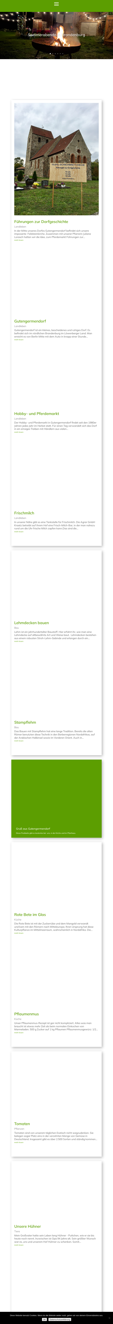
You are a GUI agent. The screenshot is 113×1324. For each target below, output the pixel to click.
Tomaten (22, 1084)
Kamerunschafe (28, 1279)
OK (44, 1319)
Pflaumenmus (26, 974)
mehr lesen (18, 201)
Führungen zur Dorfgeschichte (41, 182)
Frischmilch (24, 473)
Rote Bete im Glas (30, 875)
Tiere (17, 1192)
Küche (17, 880)
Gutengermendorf (30, 281)
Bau (16, 588)
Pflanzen (19, 1089)
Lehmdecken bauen (31, 583)
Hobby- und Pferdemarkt (36, 374)
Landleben (20, 187)
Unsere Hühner (27, 1187)
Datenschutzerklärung (60, 1319)
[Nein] (109, 1318)
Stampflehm (25, 682)
